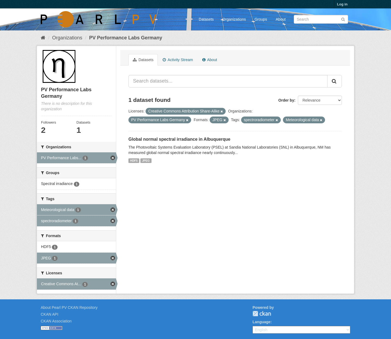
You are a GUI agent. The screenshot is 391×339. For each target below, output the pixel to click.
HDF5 (133, 160)
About (281, 19)
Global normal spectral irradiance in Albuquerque (179, 139)
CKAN (262, 313)
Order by (286, 100)
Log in (342, 4)
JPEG (146, 160)
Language (261, 322)
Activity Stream (178, 60)
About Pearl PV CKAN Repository (69, 307)
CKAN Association (56, 321)
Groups (260, 19)
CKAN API (49, 314)
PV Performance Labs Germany (125, 37)
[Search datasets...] (227, 81)
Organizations (234, 19)
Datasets (206, 19)
